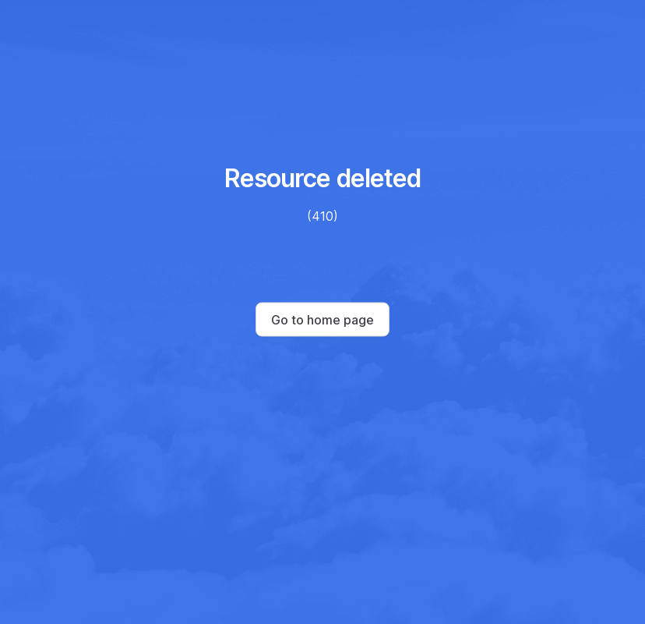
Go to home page (322, 320)
